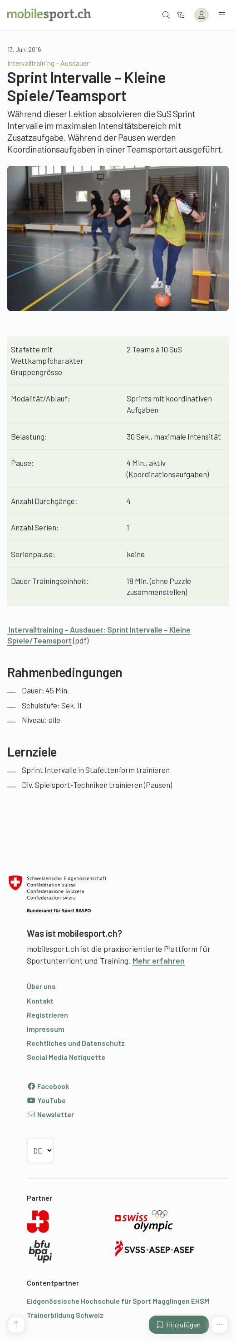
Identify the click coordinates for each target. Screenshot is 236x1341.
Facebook (48, 1086)
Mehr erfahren (159, 960)
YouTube (46, 1100)
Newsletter (50, 1114)
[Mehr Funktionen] (220, 1325)
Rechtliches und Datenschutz (76, 1043)
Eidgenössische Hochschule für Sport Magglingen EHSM (118, 1300)
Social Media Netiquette (66, 1057)
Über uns (41, 986)
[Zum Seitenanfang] (16, 1325)
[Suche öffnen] (166, 15)
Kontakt (40, 1000)
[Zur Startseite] (49, 15)
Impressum (45, 1028)
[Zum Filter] (180, 15)
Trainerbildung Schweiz (65, 1315)
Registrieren (47, 1014)
